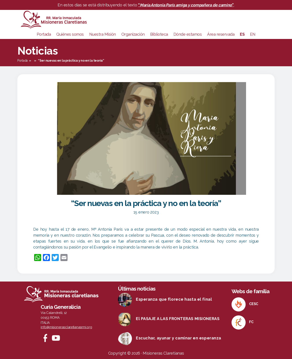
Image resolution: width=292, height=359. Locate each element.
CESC (253, 304)
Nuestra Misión (102, 34)
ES (242, 34)
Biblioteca (159, 34)
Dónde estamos (187, 34)
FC (251, 322)
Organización (133, 34)
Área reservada (220, 34)
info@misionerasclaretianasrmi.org (66, 327)
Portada (44, 34)
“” (186, 5)
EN (252, 34)
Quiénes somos (70, 34)
